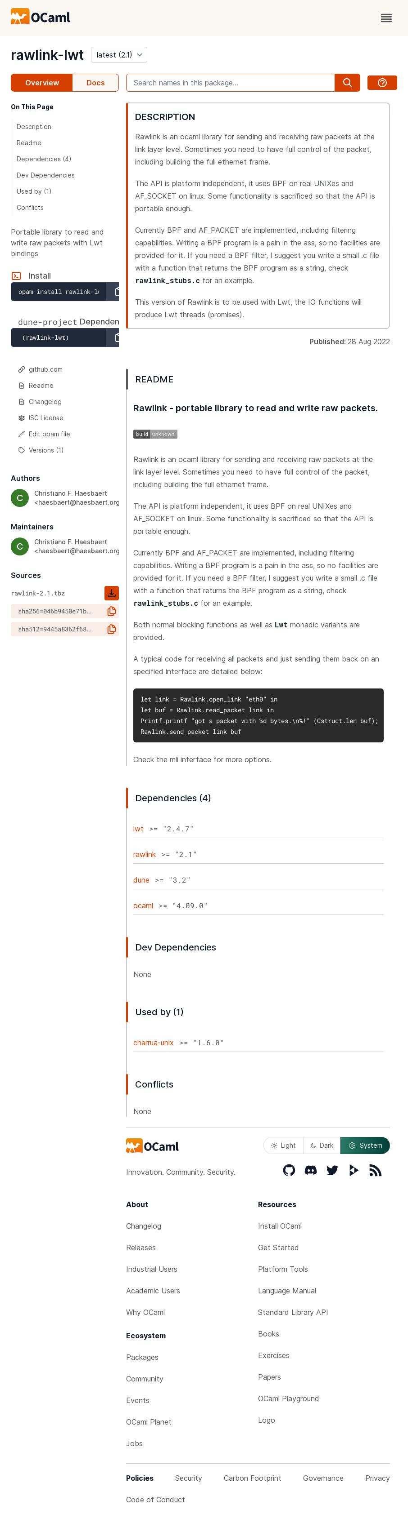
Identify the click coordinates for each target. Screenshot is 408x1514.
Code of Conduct (155, 1499)
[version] (119, 55)
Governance (323, 1478)
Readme (29, 143)
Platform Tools (283, 1269)
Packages (142, 1357)
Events (138, 1400)
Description (34, 126)
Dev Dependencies (46, 175)
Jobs (134, 1443)
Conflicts (30, 207)
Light (283, 1145)
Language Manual (287, 1290)
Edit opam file (44, 434)
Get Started (278, 1247)
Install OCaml (280, 1225)
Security (188, 1478)
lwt (138, 828)
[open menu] (386, 18)
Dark (322, 1145)
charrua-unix (153, 1042)
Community (144, 1378)
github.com (40, 369)
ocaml (143, 905)
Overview (42, 82)
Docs (95, 82)
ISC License (40, 418)
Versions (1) (41, 450)
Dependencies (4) (44, 159)
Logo (266, 1420)
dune (141, 879)
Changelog (40, 401)
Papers (269, 1376)
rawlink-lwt (47, 55)
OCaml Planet (149, 1421)
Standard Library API (293, 1312)
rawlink (144, 854)
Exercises (274, 1355)
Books (268, 1333)
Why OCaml (145, 1312)
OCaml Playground (288, 1398)
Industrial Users (151, 1269)
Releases (141, 1247)
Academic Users (153, 1290)
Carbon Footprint (252, 1478)
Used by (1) (34, 191)
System (365, 1145)
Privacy (377, 1478)
